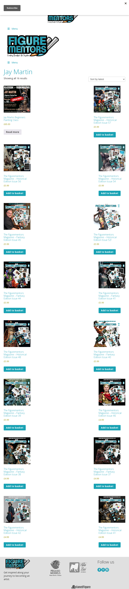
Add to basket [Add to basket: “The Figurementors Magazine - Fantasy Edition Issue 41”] (109, 310)
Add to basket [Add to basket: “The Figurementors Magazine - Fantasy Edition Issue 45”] (14, 251)
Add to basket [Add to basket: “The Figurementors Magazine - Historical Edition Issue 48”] (14, 369)
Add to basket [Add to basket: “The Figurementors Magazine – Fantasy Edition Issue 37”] (104, 486)
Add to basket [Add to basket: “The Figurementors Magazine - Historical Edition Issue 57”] (104, 134)
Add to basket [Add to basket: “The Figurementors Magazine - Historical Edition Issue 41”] (109, 544)
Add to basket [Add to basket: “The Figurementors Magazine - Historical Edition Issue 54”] (109, 193)
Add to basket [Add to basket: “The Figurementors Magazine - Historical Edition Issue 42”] (14, 544)
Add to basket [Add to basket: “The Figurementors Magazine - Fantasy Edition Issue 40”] (104, 369)
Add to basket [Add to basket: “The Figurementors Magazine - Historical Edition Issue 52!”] (104, 251)
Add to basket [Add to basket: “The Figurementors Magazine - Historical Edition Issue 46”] (109, 427)
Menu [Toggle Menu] (12, 28)
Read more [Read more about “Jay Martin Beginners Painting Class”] (12, 132)
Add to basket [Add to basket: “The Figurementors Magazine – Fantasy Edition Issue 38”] (14, 486)
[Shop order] (106, 79)
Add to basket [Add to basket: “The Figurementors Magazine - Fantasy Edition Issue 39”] (14, 427)
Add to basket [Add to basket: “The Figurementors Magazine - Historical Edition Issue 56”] (14, 193)
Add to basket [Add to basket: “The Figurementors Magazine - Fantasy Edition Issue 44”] (14, 310)
